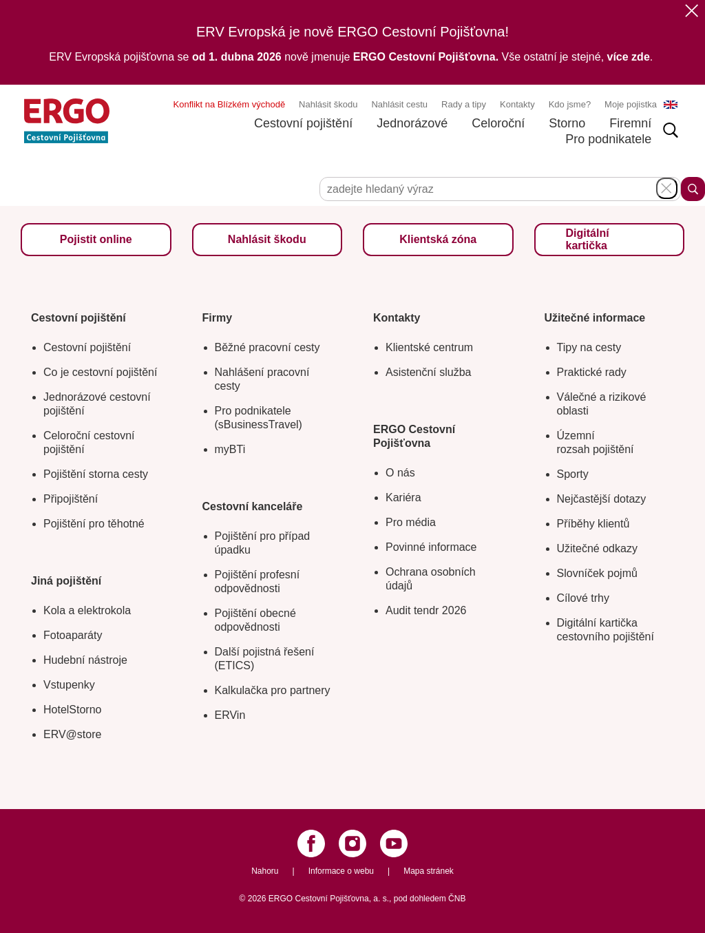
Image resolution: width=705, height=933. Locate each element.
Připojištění (70, 499)
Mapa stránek (428, 871)
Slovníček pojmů (597, 573)
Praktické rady (592, 372)
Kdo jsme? (570, 104)
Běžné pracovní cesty (267, 347)
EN (670, 104)
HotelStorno (72, 709)
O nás (400, 473)
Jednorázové (412, 123)
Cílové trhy (583, 598)
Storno (567, 123)
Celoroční (498, 123)
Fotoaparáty (72, 635)
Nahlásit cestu (399, 104)
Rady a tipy (463, 104)
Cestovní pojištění (303, 123)
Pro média (411, 522)
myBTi (230, 449)
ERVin (230, 715)
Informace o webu (341, 871)
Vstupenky (69, 685)
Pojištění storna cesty (95, 474)
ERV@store (72, 734)
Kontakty (517, 104)
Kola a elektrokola (87, 610)
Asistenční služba (429, 372)
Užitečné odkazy (597, 548)
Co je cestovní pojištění (100, 372)
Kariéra (403, 497)
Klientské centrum (429, 347)
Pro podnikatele (608, 139)
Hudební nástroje (85, 660)
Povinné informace (431, 547)
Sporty (573, 474)
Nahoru (264, 871)
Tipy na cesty (589, 347)
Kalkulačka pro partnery (272, 690)
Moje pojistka (630, 104)
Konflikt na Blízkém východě (229, 104)
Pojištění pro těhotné (94, 524)
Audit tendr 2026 (426, 610)
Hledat (693, 189)
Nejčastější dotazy (601, 499)
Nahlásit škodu (328, 104)
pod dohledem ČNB (430, 898)
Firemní (630, 123)
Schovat (666, 188)
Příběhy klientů (593, 524)
